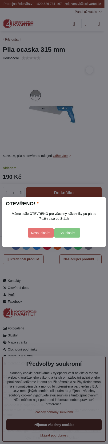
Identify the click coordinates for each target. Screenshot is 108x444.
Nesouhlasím (40, 233)
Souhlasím (67, 233)
